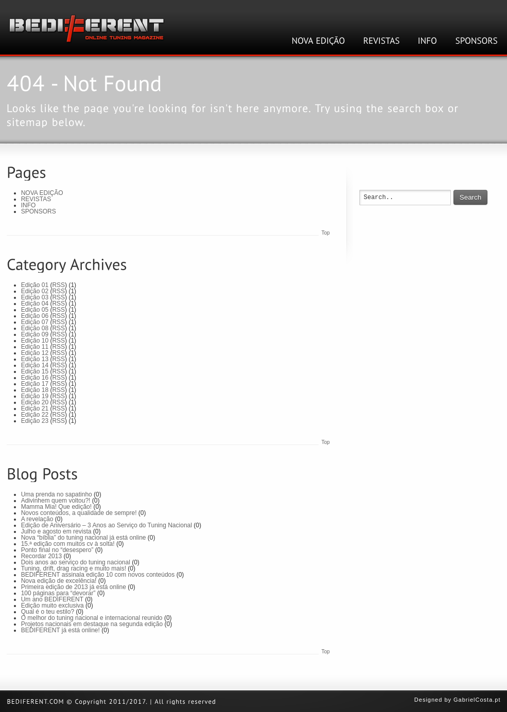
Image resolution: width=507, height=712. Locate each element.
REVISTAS (36, 199)
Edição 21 (34, 408)
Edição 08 (34, 328)
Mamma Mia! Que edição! (56, 506)
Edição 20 (34, 402)
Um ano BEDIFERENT (52, 599)
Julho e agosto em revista (56, 531)
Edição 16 (34, 377)
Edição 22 (34, 414)
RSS (58, 285)
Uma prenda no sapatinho (56, 494)
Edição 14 (34, 365)
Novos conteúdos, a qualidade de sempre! (79, 513)
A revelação (37, 519)
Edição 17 (34, 383)
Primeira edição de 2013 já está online (73, 587)
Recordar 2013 (41, 556)
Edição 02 (34, 291)
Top (325, 233)
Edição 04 (34, 303)
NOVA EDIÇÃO (42, 193)
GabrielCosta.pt (476, 700)
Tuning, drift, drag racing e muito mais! (73, 568)
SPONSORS (38, 211)
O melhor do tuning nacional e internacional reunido (92, 617)
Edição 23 (34, 420)
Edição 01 (34, 285)
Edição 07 (34, 322)
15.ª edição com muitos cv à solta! (68, 543)
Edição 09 (34, 334)
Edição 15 (34, 371)
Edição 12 (34, 353)
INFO (28, 205)
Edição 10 (34, 340)
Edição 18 (34, 390)
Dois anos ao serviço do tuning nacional (75, 562)
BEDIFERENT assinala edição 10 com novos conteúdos (98, 574)
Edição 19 (34, 396)
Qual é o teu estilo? (47, 611)
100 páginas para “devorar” (58, 593)
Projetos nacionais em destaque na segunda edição (92, 624)
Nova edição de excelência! (59, 580)
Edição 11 (34, 346)
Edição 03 (34, 297)
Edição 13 (34, 359)
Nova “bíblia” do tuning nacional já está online (83, 537)
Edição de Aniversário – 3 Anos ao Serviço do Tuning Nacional (106, 525)
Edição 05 (34, 309)
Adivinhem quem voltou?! (56, 500)
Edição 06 (34, 315)
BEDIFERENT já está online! (60, 630)
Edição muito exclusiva (52, 605)
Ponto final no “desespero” (57, 550)
